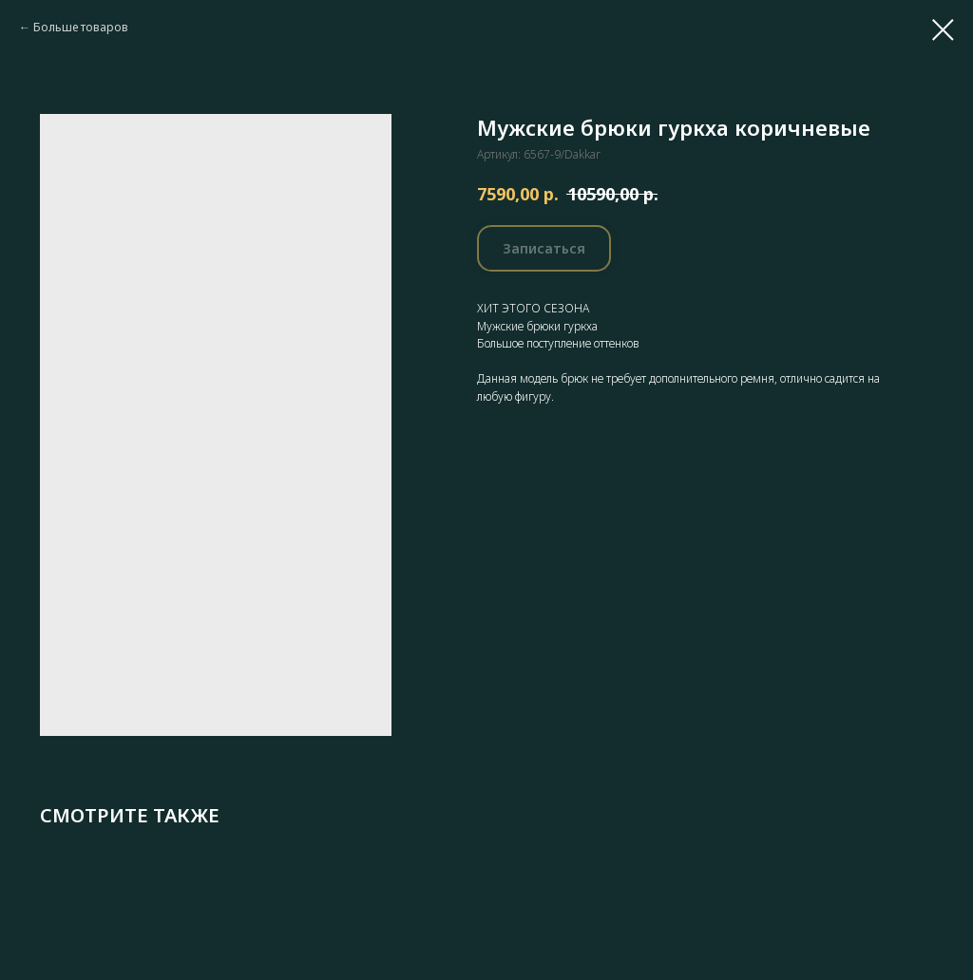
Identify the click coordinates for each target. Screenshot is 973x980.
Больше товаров (80, 27)
